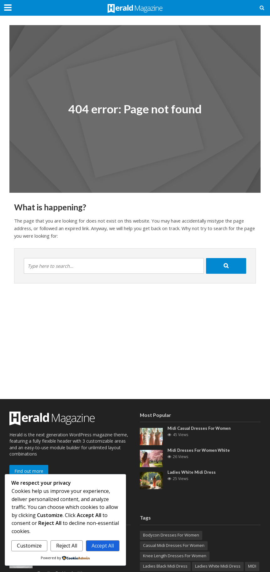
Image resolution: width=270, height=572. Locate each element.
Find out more (28, 471)
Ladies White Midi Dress (191, 472)
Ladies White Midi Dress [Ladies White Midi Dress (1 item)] (218, 566)
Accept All (103, 545)
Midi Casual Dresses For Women (199, 428)
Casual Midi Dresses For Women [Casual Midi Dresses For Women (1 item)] (173, 545)
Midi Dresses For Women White (199, 450)
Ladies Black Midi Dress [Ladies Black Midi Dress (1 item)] (165, 566)
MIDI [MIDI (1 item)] (252, 566)
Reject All (66, 545)
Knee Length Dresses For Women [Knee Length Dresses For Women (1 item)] (174, 556)
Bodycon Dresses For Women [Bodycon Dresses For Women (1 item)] (171, 535)
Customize (29, 545)
